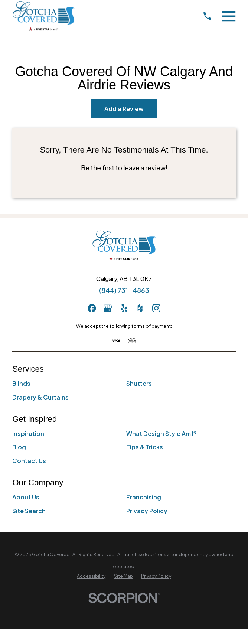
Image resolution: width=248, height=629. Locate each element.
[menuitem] (91, 576)
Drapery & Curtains (40, 397)
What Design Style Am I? (161, 433)
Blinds (21, 383)
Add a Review (124, 109)
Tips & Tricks (144, 447)
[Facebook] (92, 308)
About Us (25, 497)
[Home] (43, 16)
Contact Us (29, 461)
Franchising (143, 497)
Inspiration (28, 433)
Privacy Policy (146, 511)
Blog (19, 447)
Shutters (139, 383)
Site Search (29, 511)
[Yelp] (124, 308)
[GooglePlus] (108, 308)
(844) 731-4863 (124, 290)
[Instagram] (156, 308)
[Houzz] (140, 308)
